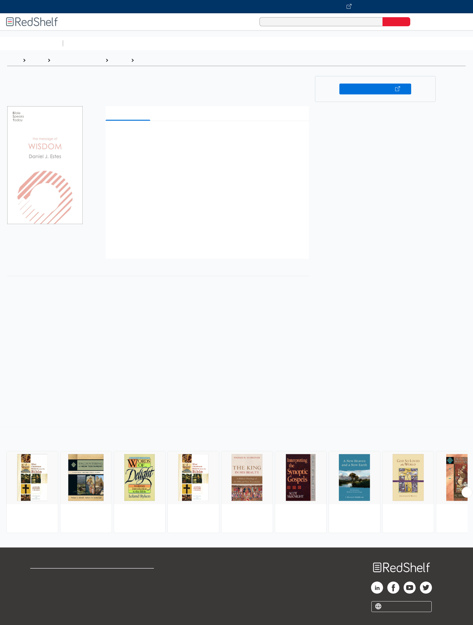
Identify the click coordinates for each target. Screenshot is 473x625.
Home (13, 60)
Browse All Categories (31, 43)
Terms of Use (128, 576)
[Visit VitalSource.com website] (236, 6)
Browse (36, 60)
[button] (208, 134)
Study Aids (81, 43)
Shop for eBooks (49, 576)
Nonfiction (365, 43)
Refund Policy (128, 585)
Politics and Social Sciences (297, 43)
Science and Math (118, 43)
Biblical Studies (154, 60)
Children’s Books (400, 43)
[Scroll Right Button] (467, 492)
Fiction (341, 43)
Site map (40, 605)
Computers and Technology (172, 43)
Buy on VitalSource (375, 89)
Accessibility (127, 595)
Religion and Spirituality (78, 60)
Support (39, 585)
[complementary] (236, 481)
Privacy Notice (47, 595)
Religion (119, 60)
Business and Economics (234, 43)
